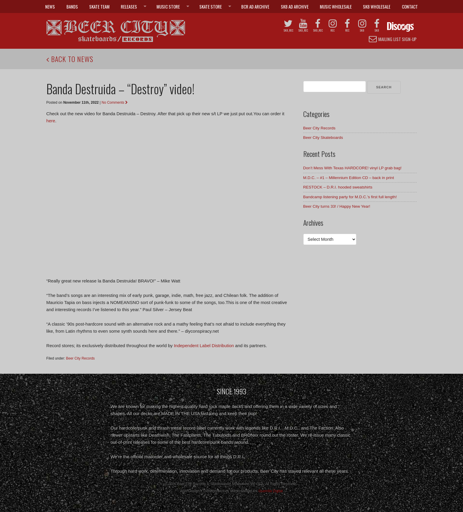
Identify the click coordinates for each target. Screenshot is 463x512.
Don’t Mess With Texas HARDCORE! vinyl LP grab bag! (352, 168)
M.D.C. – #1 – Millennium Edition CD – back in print (348, 177)
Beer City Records (80, 358)
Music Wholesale (336, 6)
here (50, 120)
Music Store (168, 6)
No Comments (115, 102)
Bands (72, 6)
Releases (129, 6)
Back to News (69, 58)
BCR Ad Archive (255, 6)
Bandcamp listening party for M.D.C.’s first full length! (350, 197)
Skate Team (99, 6)
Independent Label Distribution (204, 345)
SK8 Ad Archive (295, 6)
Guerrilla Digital (270, 491)
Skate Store (210, 6)
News (50, 6)
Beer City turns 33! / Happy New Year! (336, 206)
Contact (410, 6)
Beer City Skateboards (323, 137)
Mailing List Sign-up (393, 39)
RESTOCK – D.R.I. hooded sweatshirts (338, 187)
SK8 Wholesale (376, 6)
